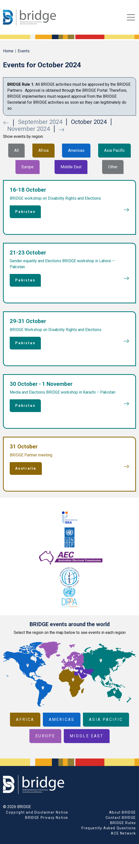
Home (8, 51)
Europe (27, 167)
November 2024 (28, 128)
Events (24, 51)
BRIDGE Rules (123, 823)
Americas (76, 150)
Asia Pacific (114, 150)
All (16, 150)
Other (113, 167)
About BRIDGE (122, 812)
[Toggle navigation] (131, 17)
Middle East (71, 167)
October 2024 (89, 121)
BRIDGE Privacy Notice (46, 818)
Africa (43, 150)
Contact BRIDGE (121, 818)
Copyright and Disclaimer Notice (37, 812)
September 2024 (40, 121)
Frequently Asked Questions (108, 828)
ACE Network (123, 833)
